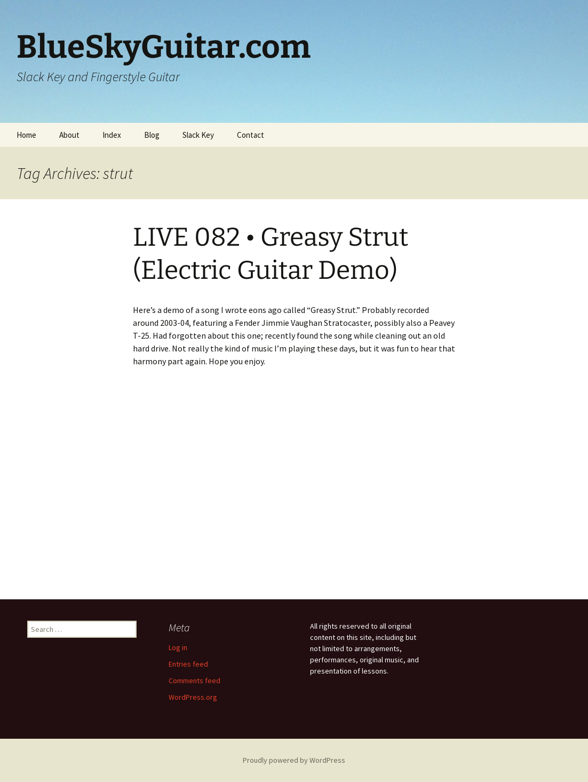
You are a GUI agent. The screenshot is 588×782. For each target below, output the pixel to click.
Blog (152, 135)
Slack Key (198, 135)
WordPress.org (193, 697)
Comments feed (194, 680)
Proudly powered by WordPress (294, 760)
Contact (250, 135)
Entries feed (188, 664)
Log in (178, 647)
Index (111, 135)
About (69, 135)
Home (26, 135)
